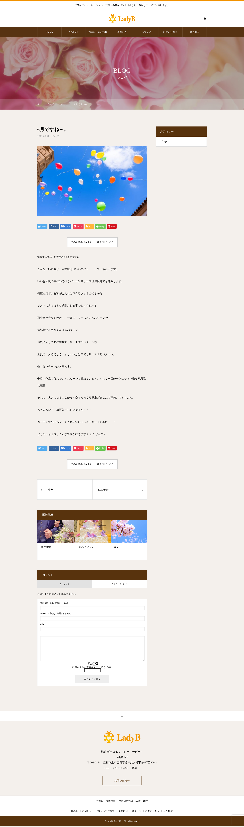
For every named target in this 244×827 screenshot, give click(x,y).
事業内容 (122, 31)
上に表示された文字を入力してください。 (92, 667)
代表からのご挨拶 (97, 31)
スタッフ (146, 31)
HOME (49, 31)
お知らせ (73, 31)
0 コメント (65, 584)
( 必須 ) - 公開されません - (56, 613)
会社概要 (194, 31)
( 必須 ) (54, 603)
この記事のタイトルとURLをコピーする (92, 242)
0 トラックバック (120, 584)
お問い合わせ (170, 31)
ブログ (55, 136)
